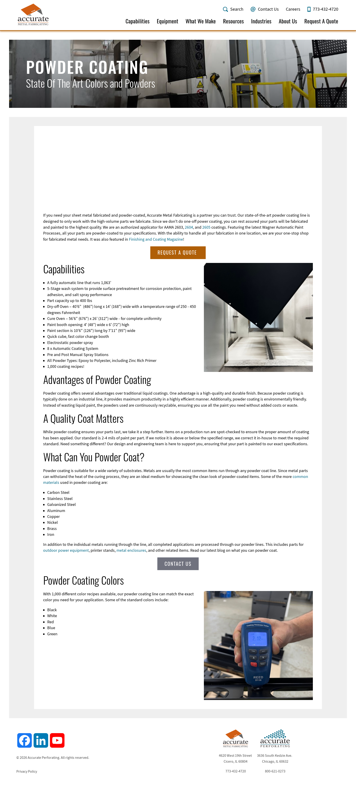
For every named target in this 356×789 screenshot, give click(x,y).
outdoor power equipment (66, 549)
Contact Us (268, 9)
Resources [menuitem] (233, 21)
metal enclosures (131, 549)
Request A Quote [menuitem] (321, 21)
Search (236, 9)
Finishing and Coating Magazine (156, 238)
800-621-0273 (275, 771)
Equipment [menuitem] (167, 21)
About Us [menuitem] (288, 21)
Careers (293, 9)
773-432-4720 (325, 9)
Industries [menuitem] (261, 21)
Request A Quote (178, 251)
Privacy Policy (26, 771)
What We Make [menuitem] (200, 21)
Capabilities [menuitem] (138, 21)
